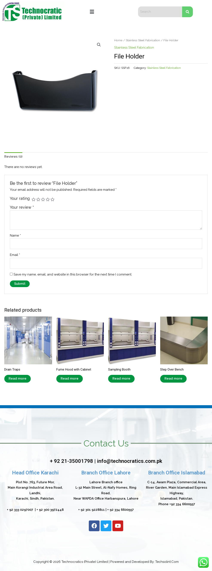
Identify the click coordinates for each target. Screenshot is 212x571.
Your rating (20, 198)
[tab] (13, 156)
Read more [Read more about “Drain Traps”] (17, 378)
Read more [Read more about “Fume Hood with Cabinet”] (69, 378)
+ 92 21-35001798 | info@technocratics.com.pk (106, 461)
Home (118, 40)
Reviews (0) (13, 157)
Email (15, 255)
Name (15, 235)
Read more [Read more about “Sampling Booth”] (121, 378)
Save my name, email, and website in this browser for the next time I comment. (73, 274)
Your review (22, 207)
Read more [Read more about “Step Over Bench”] (173, 378)
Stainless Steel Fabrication (143, 40)
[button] (92, 12)
